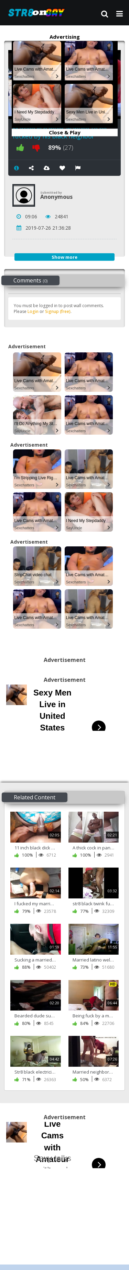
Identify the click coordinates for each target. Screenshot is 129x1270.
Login (33, 311)
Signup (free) (58, 311)
